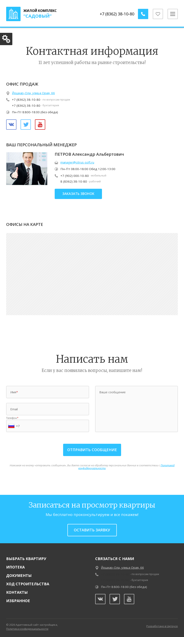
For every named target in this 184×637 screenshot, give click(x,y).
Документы (19, 575)
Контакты (17, 592)
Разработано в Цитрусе (162, 626)
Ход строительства (27, 583)
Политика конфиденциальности (27, 629)
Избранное (18, 600)
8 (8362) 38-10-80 (73, 181)
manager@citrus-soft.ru (77, 162)
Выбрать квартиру (26, 558)
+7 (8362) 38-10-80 (117, 14)
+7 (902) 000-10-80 (74, 176)
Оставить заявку (92, 529)
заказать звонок (78, 193)
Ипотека (15, 567)
